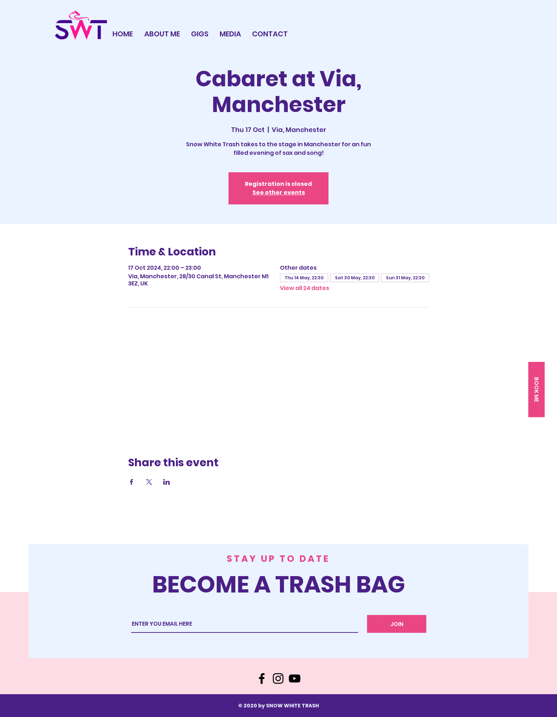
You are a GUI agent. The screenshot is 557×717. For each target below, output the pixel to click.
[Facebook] (262, 678)
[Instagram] (278, 678)
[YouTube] (294, 678)
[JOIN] (396, 624)
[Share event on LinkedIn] (166, 482)
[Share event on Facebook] (131, 482)
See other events (278, 192)
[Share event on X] (149, 482)
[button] (536, 389)
